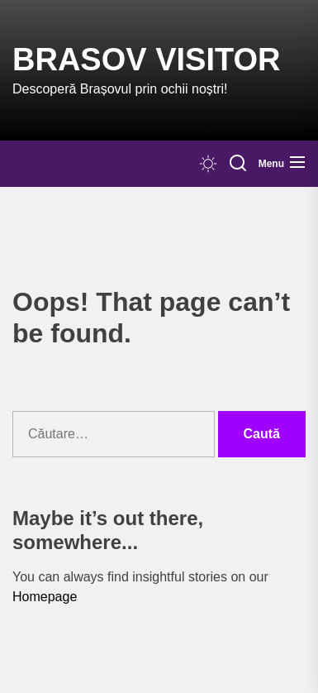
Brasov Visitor (146, 59)
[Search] (238, 164)
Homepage (44, 597)
